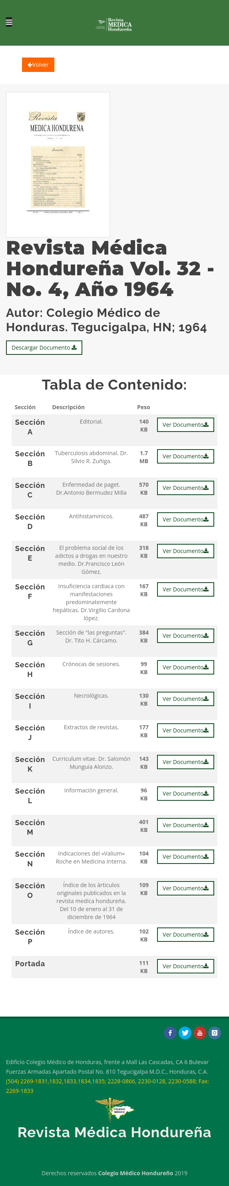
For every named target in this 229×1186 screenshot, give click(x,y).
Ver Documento (186, 424)
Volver (38, 64)
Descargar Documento (44, 347)
